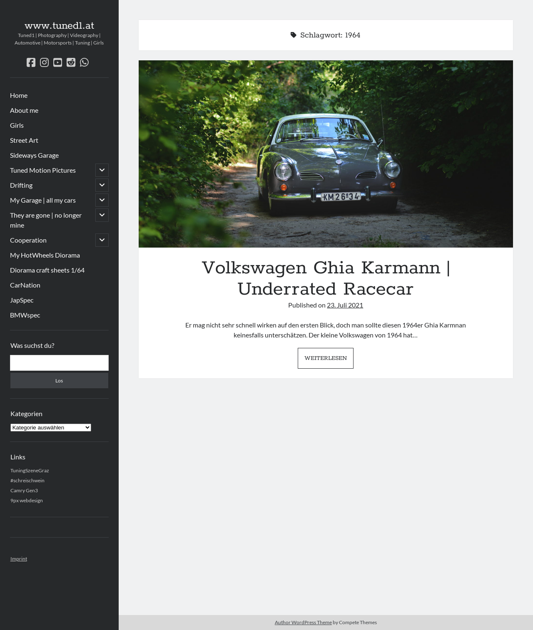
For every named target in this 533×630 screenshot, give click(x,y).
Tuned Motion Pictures (43, 170)
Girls (17, 125)
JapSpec (21, 300)
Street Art (24, 140)
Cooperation (28, 240)
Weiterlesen (329, 360)
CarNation (25, 285)
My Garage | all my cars (43, 200)
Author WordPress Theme (303, 622)
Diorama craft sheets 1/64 (47, 270)
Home (18, 95)
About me (24, 110)
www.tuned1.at (59, 25)
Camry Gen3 (24, 490)
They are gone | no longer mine (46, 220)
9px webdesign (26, 500)
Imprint (18, 559)
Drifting (21, 185)
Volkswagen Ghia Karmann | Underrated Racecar (326, 154)
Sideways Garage (34, 155)
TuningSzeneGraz (29, 470)
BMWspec (25, 315)
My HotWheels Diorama (45, 255)
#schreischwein (27, 480)
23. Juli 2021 (345, 305)
